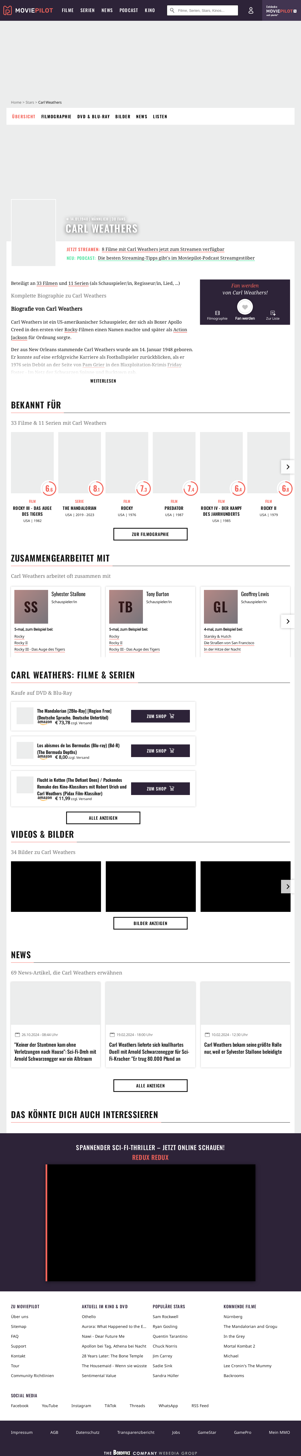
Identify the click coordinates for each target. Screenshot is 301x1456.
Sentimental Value (99, 1375)
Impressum (22, 1432)
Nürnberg (233, 1316)
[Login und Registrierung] (251, 10)
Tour (15, 1365)
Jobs (176, 1432)
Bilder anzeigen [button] (150, 923)
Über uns (19, 1316)
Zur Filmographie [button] (150, 534)
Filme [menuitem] (68, 10)
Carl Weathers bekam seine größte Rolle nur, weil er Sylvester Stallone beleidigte (243, 1048)
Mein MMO (279, 1432)
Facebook (19, 1405)
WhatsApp (168, 1405)
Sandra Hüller (166, 1375)
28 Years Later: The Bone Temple (112, 1356)
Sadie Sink (162, 1365)
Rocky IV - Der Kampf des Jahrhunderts (221, 511)
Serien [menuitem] (87, 10)
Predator (174, 508)
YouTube (50, 1405)
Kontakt (18, 1356)
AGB (54, 1432)
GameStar (207, 1432)
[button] (217, 315)
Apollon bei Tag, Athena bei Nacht (114, 1346)
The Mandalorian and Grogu (250, 1326)
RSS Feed (200, 1405)
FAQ (15, 1336)
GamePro (242, 1432)
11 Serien (78, 283)
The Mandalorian (79, 508)
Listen (160, 116)
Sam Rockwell (165, 1316)
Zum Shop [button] (160, 716)
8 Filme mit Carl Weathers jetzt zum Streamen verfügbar (163, 249)
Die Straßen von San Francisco (229, 642)
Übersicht (24, 116)
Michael (231, 1356)
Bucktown (116, 372)
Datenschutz (88, 1432)
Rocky (70, 329)
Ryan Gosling (165, 1326)
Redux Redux (150, 1157)
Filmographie (56, 116)
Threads (137, 1405)
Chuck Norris (165, 1346)
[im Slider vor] (288, 467)
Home (16, 102)
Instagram (81, 1405)
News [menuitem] (107, 10)
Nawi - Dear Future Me (103, 1336)
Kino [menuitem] (150, 10)
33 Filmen (47, 283)
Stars (30, 102)
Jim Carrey (162, 1356)
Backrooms (234, 1375)
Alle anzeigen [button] (103, 818)
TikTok (110, 1405)
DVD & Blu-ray (93, 116)
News (141, 116)
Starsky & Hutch (217, 636)
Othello (89, 1316)
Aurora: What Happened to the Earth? (115, 1326)
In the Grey (234, 1336)
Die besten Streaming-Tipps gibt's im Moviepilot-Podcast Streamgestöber (176, 258)
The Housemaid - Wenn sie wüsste (114, 1365)
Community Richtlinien (32, 1375)
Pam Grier (93, 365)
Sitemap (18, 1326)
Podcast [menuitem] (129, 10)
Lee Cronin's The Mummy (247, 1365)
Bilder (123, 116)
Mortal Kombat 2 (239, 1346)
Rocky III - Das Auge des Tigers (32, 511)
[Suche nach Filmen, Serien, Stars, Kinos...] (202, 10)
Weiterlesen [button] (103, 381)
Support (18, 1346)
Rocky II (268, 508)
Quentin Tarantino (170, 1336)
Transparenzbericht (135, 1432)
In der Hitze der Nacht (222, 649)
